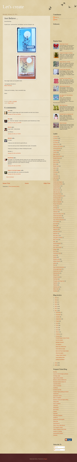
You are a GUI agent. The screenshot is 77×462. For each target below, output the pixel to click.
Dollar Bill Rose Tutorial (65, 61)
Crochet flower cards (57, 184)
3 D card (55, 136)
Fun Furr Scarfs (59, 340)
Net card (55, 245)
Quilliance (55, 417)
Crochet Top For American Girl (66, 114)
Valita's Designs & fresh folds (59, 429)
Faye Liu (57, 17)
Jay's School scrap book (58, 219)
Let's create (13, 6)
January (58, 336)
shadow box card (57, 271)
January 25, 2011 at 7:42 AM (14, 133)
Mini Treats (55, 239)
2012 (56, 308)
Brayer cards (11, 103)
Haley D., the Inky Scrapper (14, 170)
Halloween (55, 211)
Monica (9, 127)
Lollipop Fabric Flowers (61, 355)
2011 (56, 310)
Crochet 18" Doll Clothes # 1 (66, 78)
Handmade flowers (57, 215)
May (57, 327)
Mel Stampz (56, 409)
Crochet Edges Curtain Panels (62, 338)
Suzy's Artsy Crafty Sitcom (59, 425)
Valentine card (56, 287)
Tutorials (55, 285)
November (58, 314)
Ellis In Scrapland (57, 397)
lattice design (56, 227)
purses (54, 255)
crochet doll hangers (57, 182)
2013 (56, 306)
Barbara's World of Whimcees (59, 379)
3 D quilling (55, 140)
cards (54, 170)
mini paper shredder (57, 237)
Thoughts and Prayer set (58, 281)
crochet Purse (56, 188)
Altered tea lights (59, 353)
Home (27, 183)
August (57, 321)
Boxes (54, 164)
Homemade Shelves (57, 217)
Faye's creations (57, 199)
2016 (56, 300)
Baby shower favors (57, 156)
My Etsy (55, 371)
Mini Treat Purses (63, 105)
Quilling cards (56, 259)
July (57, 323)
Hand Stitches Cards (60, 348)
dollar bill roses (56, 191)
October (58, 316)
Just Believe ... (59, 344)
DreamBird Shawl (57, 193)
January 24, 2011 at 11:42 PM (14, 122)
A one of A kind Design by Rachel (60, 373)
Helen (56, 19)
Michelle (10, 138)
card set (55, 168)
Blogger (45, 459)
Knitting (55, 225)
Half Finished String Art (65, 86)
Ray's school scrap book (58, 267)
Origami (55, 249)
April (57, 329)
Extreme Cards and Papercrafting (60, 399)
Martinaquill (55, 407)
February (58, 334)
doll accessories (56, 189)
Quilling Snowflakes (60, 359)
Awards (55, 152)
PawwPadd (10, 157)
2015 (56, 302)
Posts (56, 447)
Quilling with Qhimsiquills (58, 419)
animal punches (56, 148)
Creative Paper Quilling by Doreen (60, 391)
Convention (55, 176)
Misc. (54, 241)
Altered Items (56, 144)
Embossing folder (57, 197)
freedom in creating (57, 431)
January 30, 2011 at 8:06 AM (14, 174)
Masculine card (56, 231)
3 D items (55, 138)
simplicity (55, 435)
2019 (56, 297)
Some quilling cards (60, 357)
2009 (56, 365)
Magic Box (55, 229)
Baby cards (55, 154)
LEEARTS (55, 405)
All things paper (56, 375)
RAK (54, 265)
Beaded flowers (56, 158)
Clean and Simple (57, 385)
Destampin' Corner (57, 395)
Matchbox (55, 233)
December (58, 312)
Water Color (56, 289)
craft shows (55, 178)
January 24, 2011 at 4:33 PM (14, 114)
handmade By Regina (58, 433)
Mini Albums (56, 235)
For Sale (55, 205)
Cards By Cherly (57, 383)
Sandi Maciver (56, 423)
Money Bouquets (57, 243)
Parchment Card (57, 253)
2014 (56, 304)
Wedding (55, 291)
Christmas (55, 172)
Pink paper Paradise (57, 415)
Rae (9, 118)
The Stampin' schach (58, 427)
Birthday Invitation (60, 342)
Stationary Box (56, 273)
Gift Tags (55, 207)
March (57, 331)
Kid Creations (56, 221)
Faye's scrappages (57, 201)
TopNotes (55, 283)
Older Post (47, 183)
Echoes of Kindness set (58, 195)
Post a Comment (10, 177)
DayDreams (56, 393)
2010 (56, 362)
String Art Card (56, 277)
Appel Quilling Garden (58, 377)
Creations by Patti (57, 389)
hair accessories (57, 209)
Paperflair (55, 413)
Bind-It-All (55, 160)
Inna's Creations (57, 403)
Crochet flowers (56, 186)
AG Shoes (55, 142)
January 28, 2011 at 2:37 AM (14, 165)
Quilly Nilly (55, 421)
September (58, 319)
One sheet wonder (57, 247)
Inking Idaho (56, 401)
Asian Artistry (56, 150)
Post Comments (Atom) (14, 186)
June (57, 325)
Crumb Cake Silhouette (65, 69)
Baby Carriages (63, 123)
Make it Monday (8, 85)
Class (54, 174)
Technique (55, 279)
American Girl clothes (58, 146)
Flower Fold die (56, 203)
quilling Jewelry (56, 261)
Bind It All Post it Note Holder (62, 351)
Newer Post (6, 183)
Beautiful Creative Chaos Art (59, 381)
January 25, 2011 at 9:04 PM (14, 153)
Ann (9, 110)
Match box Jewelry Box (61, 346)
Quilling (55, 257)
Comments (57, 449)
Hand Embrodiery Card (58, 213)
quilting (54, 263)
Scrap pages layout (57, 269)
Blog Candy (55, 162)
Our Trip (55, 251)
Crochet (55, 180)
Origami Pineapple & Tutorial (66, 53)
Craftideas (55, 387)
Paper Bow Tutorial (64, 44)
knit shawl (55, 223)
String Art (55, 275)
